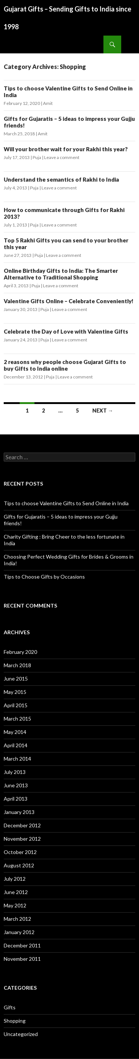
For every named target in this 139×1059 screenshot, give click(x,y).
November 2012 (22, 838)
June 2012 (16, 892)
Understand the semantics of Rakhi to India (61, 179)
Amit (48, 103)
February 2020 (20, 652)
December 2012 (22, 825)
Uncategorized (21, 1034)
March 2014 (17, 758)
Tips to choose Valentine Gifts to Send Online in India (66, 503)
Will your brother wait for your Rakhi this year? (66, 149)
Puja (37, 157)
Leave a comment (61, 157)
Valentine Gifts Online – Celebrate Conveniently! (68, 301)
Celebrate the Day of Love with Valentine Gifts (66, 331)
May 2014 (15, 732)
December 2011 (22, 945)
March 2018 (17, 665)
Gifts (10, 1007)
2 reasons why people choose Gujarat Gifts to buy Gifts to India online (65, 365)
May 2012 (15, 905)
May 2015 (15, 692)
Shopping (15, 1020)
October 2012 (20, 852)
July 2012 (15, 879)
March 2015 (17, 718)
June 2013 (16, 785)
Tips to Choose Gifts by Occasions (44, 576)
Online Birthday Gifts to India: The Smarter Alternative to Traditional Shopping (61, 274)
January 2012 (19, 932)
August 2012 (19, 865)
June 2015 (16, 678)
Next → (102, 410)
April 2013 (15, 798)
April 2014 (15, 745)
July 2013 (15, 772)
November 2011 (22, 959)
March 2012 (17, 919)
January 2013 (19, 812)
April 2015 (15, 705)
